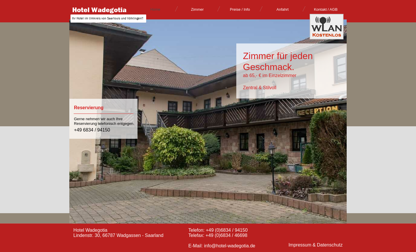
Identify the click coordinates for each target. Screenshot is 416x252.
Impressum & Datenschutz (315, 244)
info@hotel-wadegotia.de (229, 245)
